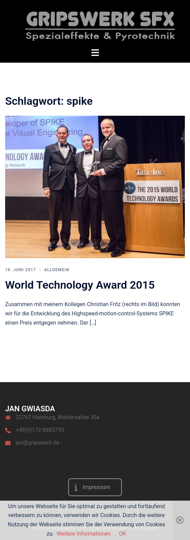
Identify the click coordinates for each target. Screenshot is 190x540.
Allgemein (56, 269)
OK (122, 533)
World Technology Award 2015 (80, 284)
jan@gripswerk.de (37, 442)
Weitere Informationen (83, 533)
